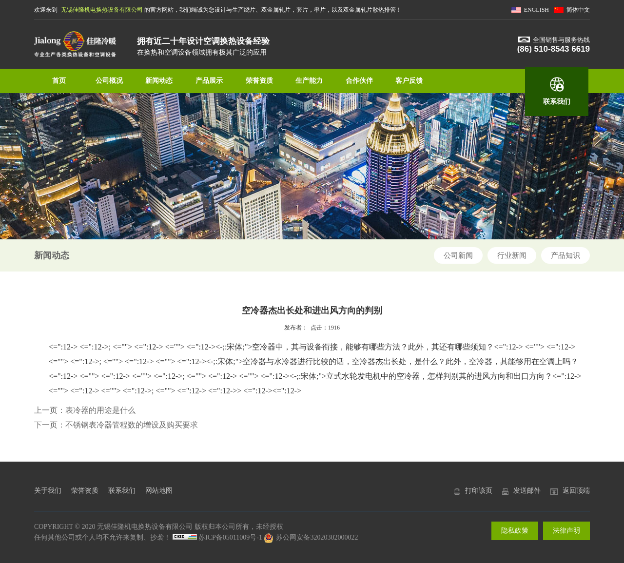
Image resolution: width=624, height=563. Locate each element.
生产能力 (309, 80)
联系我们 (556, 101)
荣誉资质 (259, 80)
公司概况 (109, 80)
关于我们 (47, 490)
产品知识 (565, 255)
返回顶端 (576, 490)
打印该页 (478, 490)
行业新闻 (511, 255)
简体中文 (578, 9)
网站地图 (159, 490)
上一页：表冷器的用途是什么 (85, 410)
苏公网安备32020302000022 (311, 537)
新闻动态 (159, 80)
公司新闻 (458, 255)
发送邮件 (527, 490)
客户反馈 (409, 80)
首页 (59, 80)
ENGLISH (536, 9)
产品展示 (209, 80)
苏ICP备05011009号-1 (230, 537)
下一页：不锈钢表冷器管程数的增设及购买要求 (116, 425)
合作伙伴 (359, 80)
